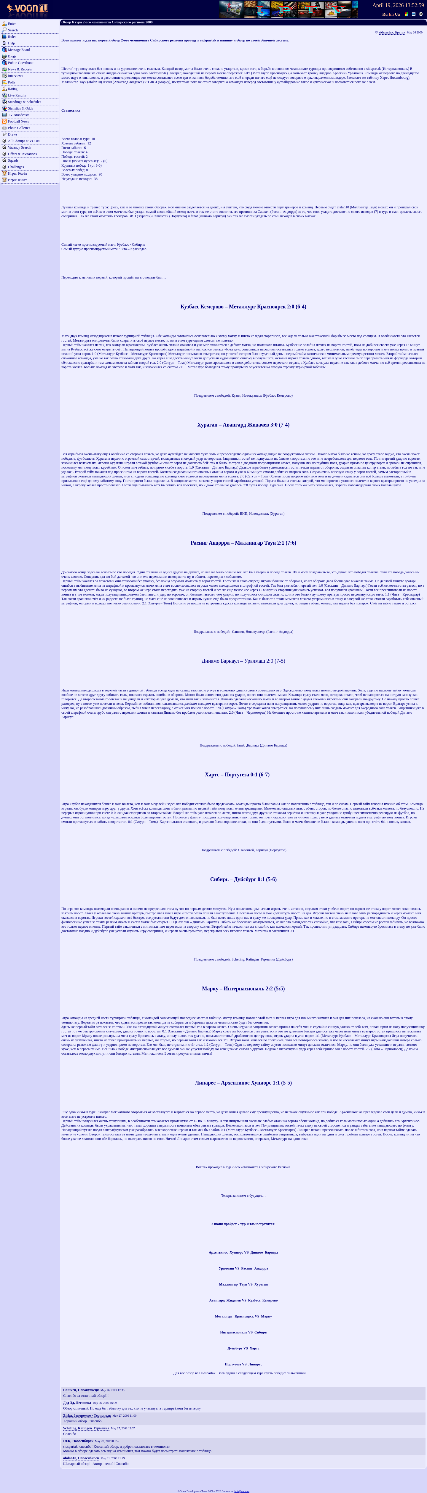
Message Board (19, 50)
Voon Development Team (194, 1491)
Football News (18, 121)
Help (11, 43)
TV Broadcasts (18, 115)
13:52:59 (414, 5)
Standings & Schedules (24, 102)
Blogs (12, 56)
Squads (13, 160)
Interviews (15, 76)
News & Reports (20, 69)
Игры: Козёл (17, 173)
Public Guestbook (21, 63)
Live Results (17, 95)
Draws (12, 134)
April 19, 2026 (388, 5)
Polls (11, 82)
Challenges (16, 167)
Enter (12, 24)
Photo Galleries (19, 128)
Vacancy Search (19, 147)
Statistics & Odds (20, 108)
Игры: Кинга (17, 180)
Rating (12, 89)
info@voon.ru (241, 1491)
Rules (12, 37)
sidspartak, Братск (392, 32)
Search (13, 30)
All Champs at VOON (24, 141)
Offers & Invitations (22, 154)
